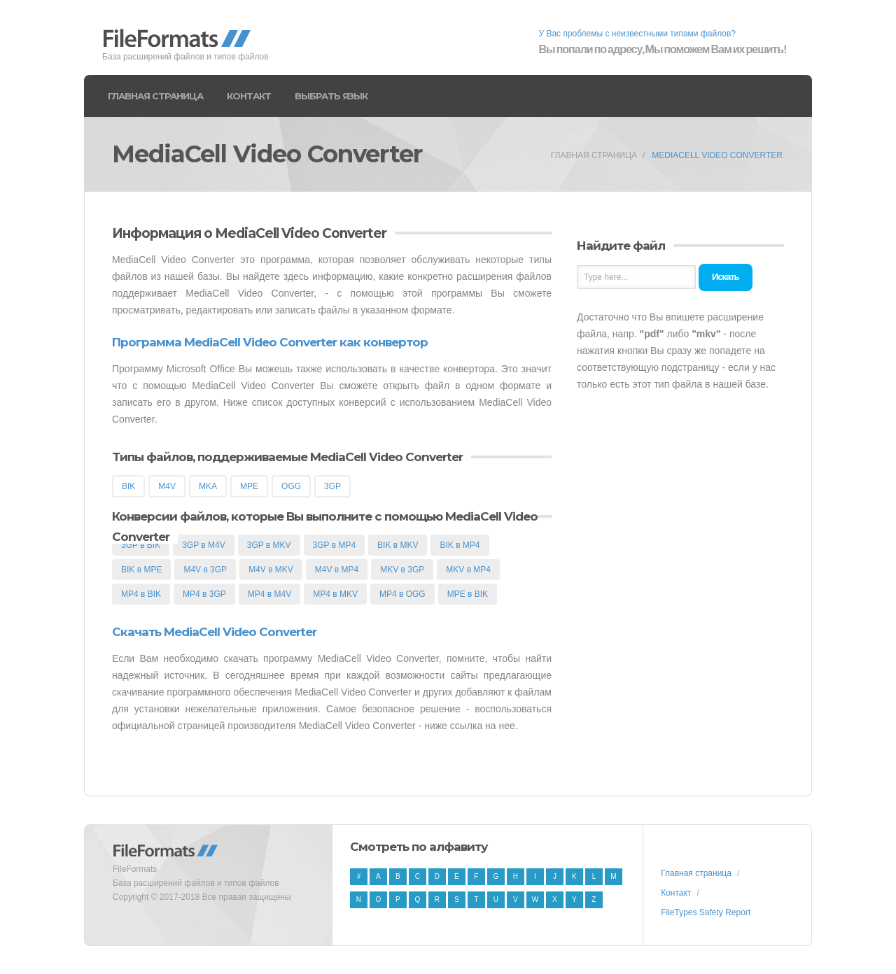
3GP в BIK (140, 545)
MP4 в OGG (402, 594)
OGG (291, 486)
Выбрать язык (331, 95)
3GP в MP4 (334, 545)
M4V (167, 486)
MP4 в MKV (335, 594)
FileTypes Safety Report (705, 912)
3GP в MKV (269, 545)
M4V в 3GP (205, 569)
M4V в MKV (270, 569)
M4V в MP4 (336, 569)
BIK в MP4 (459, 545)
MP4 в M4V (269, 594)
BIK (128, 486)
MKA (208, 486)
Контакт (249, 95)
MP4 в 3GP (204, 594)
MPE (249, 486)
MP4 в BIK (141, 594)
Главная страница (155, 95)
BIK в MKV (397, 545)
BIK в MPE (141, 569)
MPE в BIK (467, 594)
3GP (332, 486)
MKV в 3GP (402, 569)
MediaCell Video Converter (717, 155)
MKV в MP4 (468, 569)
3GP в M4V (203, 545)
